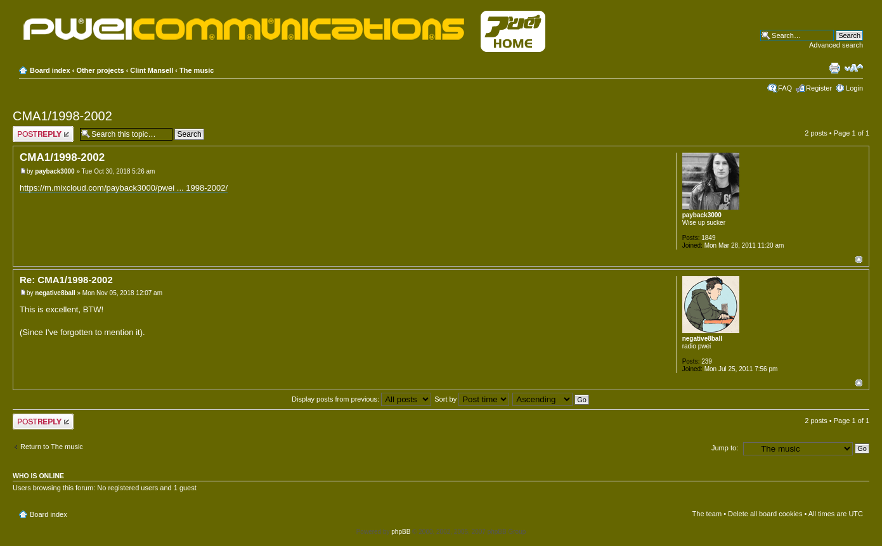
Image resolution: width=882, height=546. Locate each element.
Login (854, 88)
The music (196, 70)
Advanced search (836, 45)
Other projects (100, 70)
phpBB (400, 531)
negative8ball (55, 292)
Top (858, 259)
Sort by (471, 399)
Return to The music (51, 446)
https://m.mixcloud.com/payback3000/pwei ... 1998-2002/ (124, 188)
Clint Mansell (151, 70)
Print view (834, 67)
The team (707, 513)
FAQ (785, 88)
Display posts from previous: (361, 399)
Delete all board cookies (765, 513)
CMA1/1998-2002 (62, 116)
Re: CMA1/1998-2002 (66, 279)
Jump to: (724, 448)
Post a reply (43, 134)
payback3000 (54, 171)
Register (819, 88)
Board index (50, 70)
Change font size (854, 67)
